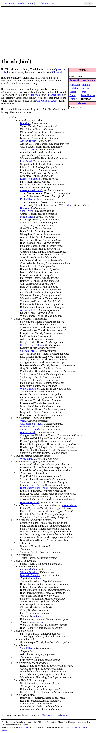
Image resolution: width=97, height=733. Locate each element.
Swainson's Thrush (30, 429)
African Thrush (28, 140)
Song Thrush (26, 210)
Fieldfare (68, 205)
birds (3, 72)
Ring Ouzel (26, 161)
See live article (25, 3)
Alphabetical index (45, 3)
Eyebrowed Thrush (30, 178)
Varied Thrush (27, 648)
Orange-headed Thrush (32, 345)
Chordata (85, 88)
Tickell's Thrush (28, 149)
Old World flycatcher (47, 100)
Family (73, 99)
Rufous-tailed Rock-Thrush (34, 487)
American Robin (28, 310)
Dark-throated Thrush (31, 190)
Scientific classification (82, 80)
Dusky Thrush (27, 199)
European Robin (55, 94)
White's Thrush (28, 388)
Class (72, 91)
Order (72, 95)
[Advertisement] (48, 32)
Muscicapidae (49, 715)
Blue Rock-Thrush (29, 502)
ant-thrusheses (69, 505)
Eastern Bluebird (29, 569)
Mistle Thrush (27, 216)
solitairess (38, 578)
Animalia (85, 84)
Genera (82, 103)
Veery (23, 420)
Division (73, 88)
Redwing (25, 208)
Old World (57, 72)
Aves (83, 91)
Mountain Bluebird (30, 575)
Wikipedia (23, 727)
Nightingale (35, 94)
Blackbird (25, 123)
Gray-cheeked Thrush (31, 423)
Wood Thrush (27, 458)
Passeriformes (88, 95)
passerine (61, 69)
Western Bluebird (29, 572)
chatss (64, 715)
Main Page (10, 3)
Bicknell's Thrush (29, 426)
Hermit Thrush (27, 432)
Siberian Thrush (28, 350)
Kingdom (74, 84)
